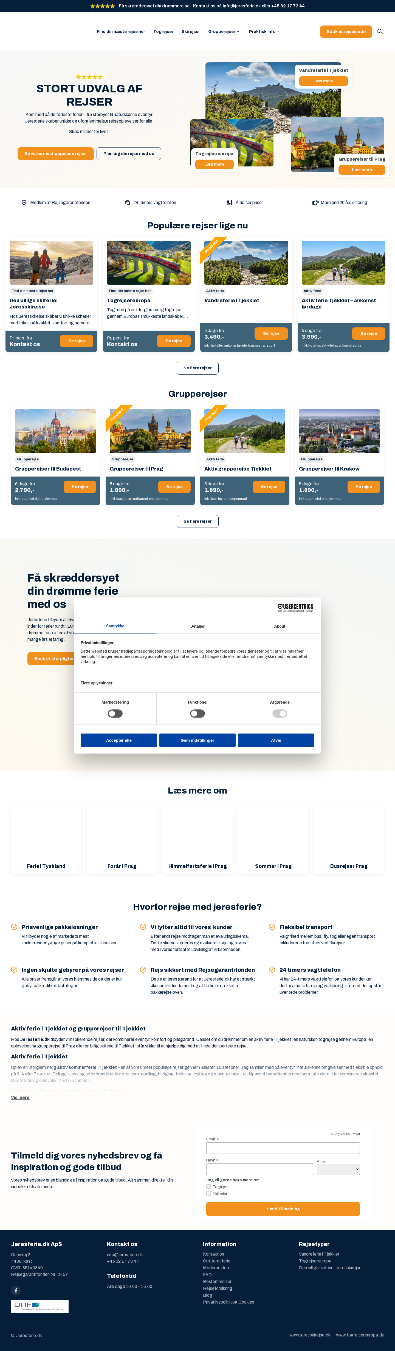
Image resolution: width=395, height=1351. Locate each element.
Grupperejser (221, 31)
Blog (207, 1295)
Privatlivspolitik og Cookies (228, 1302)
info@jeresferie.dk (125, 1254)
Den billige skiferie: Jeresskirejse (330, 1267)
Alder (321, 1161)
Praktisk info (262, 31)
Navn (212, 1160)
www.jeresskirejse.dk (310, 1334)
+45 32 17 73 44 (123, 1261)
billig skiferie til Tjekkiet (112, 1045)
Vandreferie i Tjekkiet (319, 1254)
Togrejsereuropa (315, 1261)
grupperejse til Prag (56, 1045)
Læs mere (324, 81)
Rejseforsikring (217, 1288)
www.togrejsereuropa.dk (360, 1334)
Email (212, 1139)
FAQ (207, 1274)
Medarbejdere (216, 1267)
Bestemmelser (217, 1281)
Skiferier (220, 1194)
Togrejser (163, 31)
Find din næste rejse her (121, 31)
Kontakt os (213, 1254)
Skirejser (191, 31)
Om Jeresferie (216, 1261)
